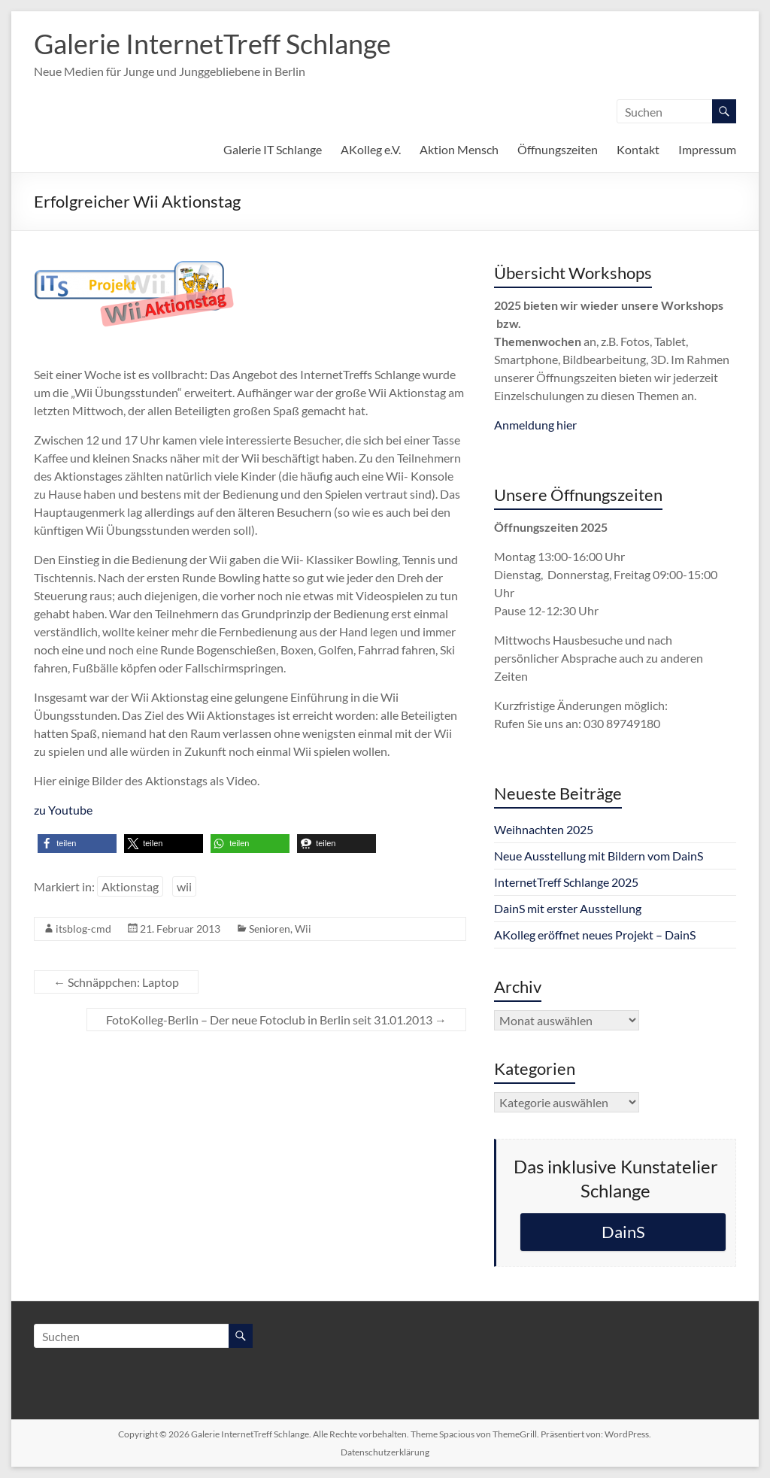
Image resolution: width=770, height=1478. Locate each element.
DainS (623, 1232)
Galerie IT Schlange (272, 149)
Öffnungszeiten (557, 149)
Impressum (707, 149)
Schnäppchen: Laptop (116, 982)
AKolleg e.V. (371, 149)
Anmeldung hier (535, 424)
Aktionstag (130, 886)
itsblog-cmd (83, 928)
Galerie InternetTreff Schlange (212, 43)
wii (184, 886)
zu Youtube (63, 810)
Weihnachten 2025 (543, 829)
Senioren (269, 928)
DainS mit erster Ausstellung (567, 908)
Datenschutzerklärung (385, 1452)
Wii (303, 928)
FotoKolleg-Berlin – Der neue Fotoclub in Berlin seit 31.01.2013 (276, 1019)
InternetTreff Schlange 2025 (566, 882)
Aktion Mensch (459, 149)
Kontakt (638, 149)
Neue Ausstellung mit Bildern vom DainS (598, 855)
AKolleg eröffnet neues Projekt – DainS (595, 934)
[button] (77, 843)
